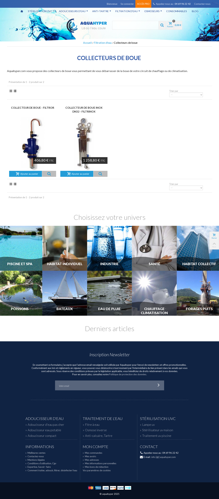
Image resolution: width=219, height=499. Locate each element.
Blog (195, 11)
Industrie (109, 264)
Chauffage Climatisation (154, 311)
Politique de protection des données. (128, 374)
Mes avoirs (89, 456)
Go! (158, 385)
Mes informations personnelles (99, 463)
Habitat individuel (64, 264)
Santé (154, 264)
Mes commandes (92, 452)
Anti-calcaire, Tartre (98, 436)
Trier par (173, 91)
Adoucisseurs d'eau (73, 11)
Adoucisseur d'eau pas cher (46, 424)
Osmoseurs (153, 11)
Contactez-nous (202, 3)
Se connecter (127, 3)
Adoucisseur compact (42, 436)
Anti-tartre (101, 11)
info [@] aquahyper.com (163, 457)
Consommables (176, 11)
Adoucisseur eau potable (44, 430)
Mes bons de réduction (95, 466)
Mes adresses (91, 459)
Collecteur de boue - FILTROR (32, 107)
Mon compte (95, 446)
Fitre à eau (92, 424)
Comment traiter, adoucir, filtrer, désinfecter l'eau (51, 470)
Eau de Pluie (109, 309)
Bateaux (64, 309)
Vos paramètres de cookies (97, 470)
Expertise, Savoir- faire (38, 466)
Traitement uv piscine (156, 436)
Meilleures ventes (35, 452)
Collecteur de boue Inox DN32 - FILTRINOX (83, 109)
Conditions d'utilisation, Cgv (40, 463)
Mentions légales (35, 459)
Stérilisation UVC (41, 11)
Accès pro (143, 3)
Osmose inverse (96, 430)
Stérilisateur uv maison (157, 430)
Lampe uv (148, 424)
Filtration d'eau (127, 11)
